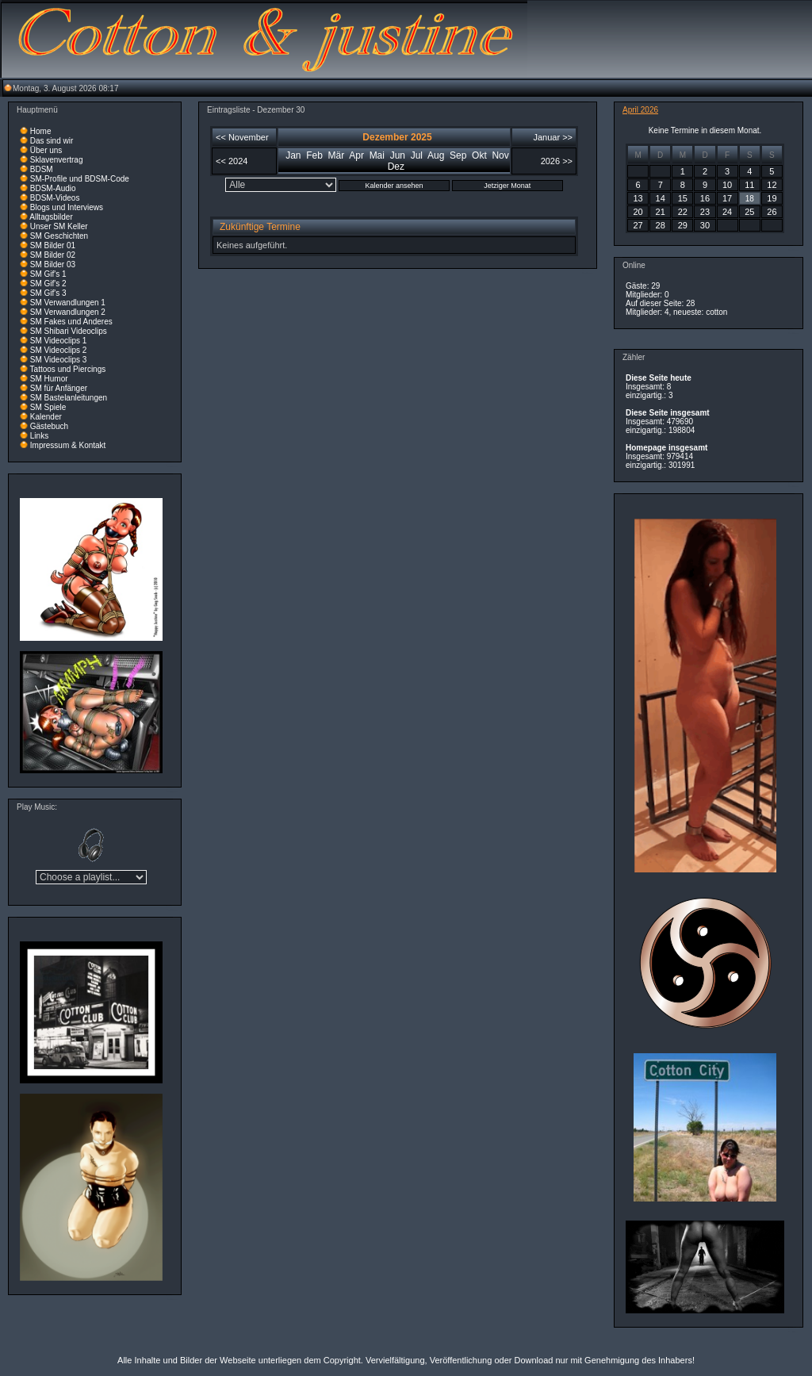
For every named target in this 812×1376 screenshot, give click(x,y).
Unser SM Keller (59, 226)
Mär (336, 155)
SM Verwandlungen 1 (67, 302)
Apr (356, 155)
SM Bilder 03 (52, 264)
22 (683, 212)
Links (39, 435)
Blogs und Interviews (66, 207)
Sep (458, 155)
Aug (435, 155)
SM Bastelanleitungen (68, 397)
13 (637, 198)
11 (749, 185)
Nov (500, 155)
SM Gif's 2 (48, 283)
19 (771, 198)
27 (637, 225)
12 (771, 185)
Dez (396, 166)
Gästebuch (49, 426)
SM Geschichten (59, 236)
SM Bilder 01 (52, 245)
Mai (377, 155)
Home (41, 131)
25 (749, 212)
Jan (293, 155)
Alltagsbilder (50, 217)
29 (683, 225)
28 (660, 225)
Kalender (46, 416)
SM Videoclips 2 (58, 350)
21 (660, 212)
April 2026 (640, 109)
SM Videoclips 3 (58, 359)
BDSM (41, 169)
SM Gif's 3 (48, 293)
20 (637, 212)
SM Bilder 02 (52, 255)
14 (660, 198)
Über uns (46, 150)
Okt (479, 155)
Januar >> (553, 137)
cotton (716, 312)
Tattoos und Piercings (68, 369)
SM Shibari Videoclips (68, 331)
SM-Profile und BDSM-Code (79, 178)
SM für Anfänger (58, 388)
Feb (314, 155)
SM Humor (49, 378)
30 (705, 225)
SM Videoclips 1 (58, 340)
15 (683, 198)
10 (727, 185)
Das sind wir (51, 140)
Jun (397, 155)
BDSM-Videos (55, 198)
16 (705, 198)
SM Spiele (48, 407)
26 (771, 212)
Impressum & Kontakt (68, 445)
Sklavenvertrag (56, 159)
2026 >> (557, 161)
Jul (417, 155)
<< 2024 (231, 161)
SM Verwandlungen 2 (67, 312)
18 (749, 198)
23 (705, 212)
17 (727, 198)
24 (727, 212)
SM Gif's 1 (48, 274)
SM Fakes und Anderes (71, 321)
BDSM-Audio (53, 188)
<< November (242, 137)
